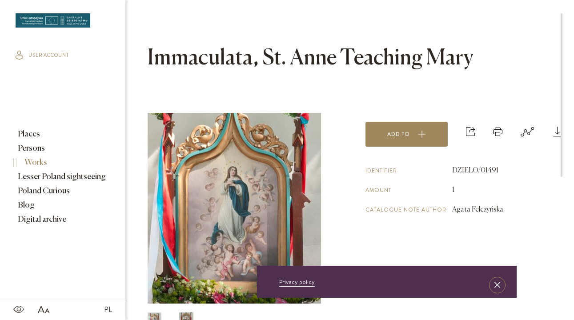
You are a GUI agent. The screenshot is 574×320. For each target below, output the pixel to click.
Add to (406, 134)
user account (42, 55)
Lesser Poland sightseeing (61, 177)
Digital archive (41, 220)
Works (35, 163)
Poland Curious (43, 191)
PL (108, 309)
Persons (30, 148)
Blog (25, 205)
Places (28, 134)
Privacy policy (297, 282)
